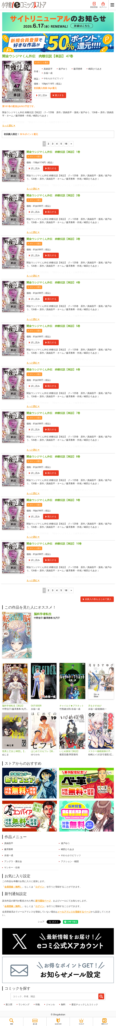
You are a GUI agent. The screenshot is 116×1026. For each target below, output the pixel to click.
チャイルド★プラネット (71, 705)
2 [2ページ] (48, 144)
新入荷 (9, 1004)
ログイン (103, 5)
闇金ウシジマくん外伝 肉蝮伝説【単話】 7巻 (53, 413)
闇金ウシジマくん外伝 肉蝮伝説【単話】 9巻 (53, 500)
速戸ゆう (63, 69)
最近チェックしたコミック (84, 1004)
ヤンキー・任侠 (12, 867)
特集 (38, 1004)
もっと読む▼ (8, 125)
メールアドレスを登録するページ (74, 911)
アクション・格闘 (70, 861)
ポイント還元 (42, 63)
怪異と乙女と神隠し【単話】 (15, 751)
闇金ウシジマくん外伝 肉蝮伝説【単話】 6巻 (53, 369)
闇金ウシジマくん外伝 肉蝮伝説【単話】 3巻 (53, 238)
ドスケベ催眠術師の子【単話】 (101, 751)
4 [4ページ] (57, 144)
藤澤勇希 (77, 69)
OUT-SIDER (36, 705)
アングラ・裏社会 (13, 861)
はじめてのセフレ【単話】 (44, 751)
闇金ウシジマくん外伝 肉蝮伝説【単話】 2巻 (53, 195)
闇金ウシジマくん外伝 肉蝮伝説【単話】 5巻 (53, 325)
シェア (41, 921)
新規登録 (94, 5)
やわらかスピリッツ (54, 78)
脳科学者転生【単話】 (13, 705)
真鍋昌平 (48, 69)
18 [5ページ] (66, 144)
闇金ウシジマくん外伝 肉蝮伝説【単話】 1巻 (53, 151)
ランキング (23, 1004)
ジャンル (50, 1004)
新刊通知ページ (43, 900)
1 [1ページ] (44, 144)
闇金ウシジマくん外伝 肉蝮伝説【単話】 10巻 (54, 543)
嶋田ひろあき (95, 69)
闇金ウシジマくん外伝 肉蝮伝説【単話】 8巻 (53, 456)
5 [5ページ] (61, 144)
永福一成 (48, 73)
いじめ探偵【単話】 (69, 751)
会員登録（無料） (13, 887)
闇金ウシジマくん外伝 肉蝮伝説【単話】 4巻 (53, 282)
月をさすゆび (94, 705)
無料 (63, 1004)
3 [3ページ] (52, 144)
